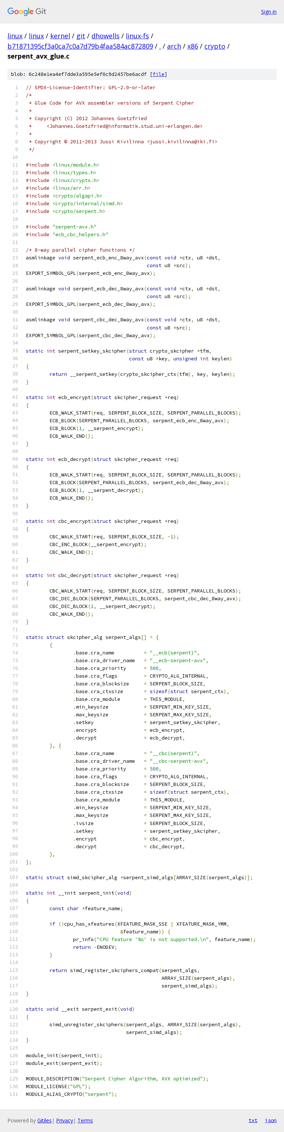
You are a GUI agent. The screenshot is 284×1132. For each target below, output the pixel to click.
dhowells (105, 35)
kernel (60, 35)
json (271, 1120)
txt (253, 1120)
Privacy (64, 1120)
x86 (192, 46)
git (80, 35)
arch (174, 46)
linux (14, 35)
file (158, 74)
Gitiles (44, 1120)
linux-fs (137, 35)
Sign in (269, 11)
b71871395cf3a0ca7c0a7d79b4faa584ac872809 (80, 46)
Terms (85, 1120)
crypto (214, 46)
